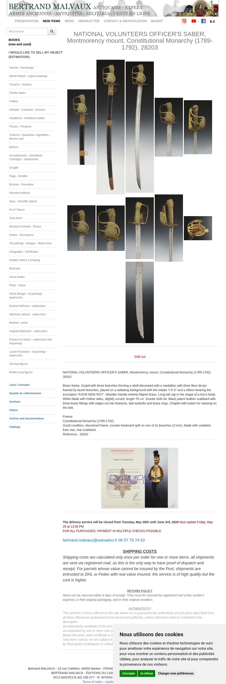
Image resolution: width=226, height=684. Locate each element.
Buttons (13, 147)
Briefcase (14, 268)
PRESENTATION (26, 21)
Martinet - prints (18, 322)
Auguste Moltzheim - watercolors (28, 331)
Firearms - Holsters (20, 84)
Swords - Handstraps (21, 67)
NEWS (69, 21)
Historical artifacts (19, 192)
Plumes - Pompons (20, 126)
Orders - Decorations (21, 234)
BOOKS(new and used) (20, 42)
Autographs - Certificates (23, 251)
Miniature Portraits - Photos (25, 226)
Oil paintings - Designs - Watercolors (30, 243)
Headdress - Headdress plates (27, 118)
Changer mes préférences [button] (176, 673)
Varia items (15, 218)
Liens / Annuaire (19, 384)
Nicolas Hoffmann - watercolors (27, 305)
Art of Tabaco (17, 209)
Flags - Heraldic (18, 176)
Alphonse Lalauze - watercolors (27, 314)
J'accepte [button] (128, 673)
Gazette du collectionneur (25, 393)
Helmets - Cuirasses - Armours (27, 109)
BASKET (157, 21)
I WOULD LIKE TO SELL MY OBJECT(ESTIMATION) (32, 55)
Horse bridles (17, 277)
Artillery (13, 101)
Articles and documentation (26, 418)
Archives (14, 401)
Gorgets (14, 167)
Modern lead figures (20, 372)
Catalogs (14, 426)
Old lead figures (18, 363)
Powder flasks (17, 92)
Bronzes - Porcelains (21, 184)
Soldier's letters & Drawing (24, 260)
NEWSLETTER (89, 21)
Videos (13, 410)
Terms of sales (92, 682)
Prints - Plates (17, 285)
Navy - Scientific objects (23, 201)
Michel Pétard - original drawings (28, 76)
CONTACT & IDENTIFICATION (125, 21)
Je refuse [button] (146, 673)
